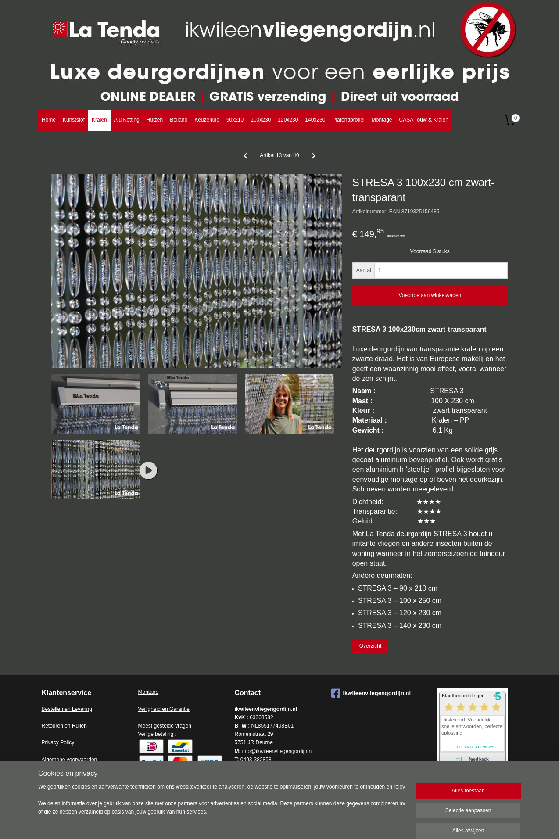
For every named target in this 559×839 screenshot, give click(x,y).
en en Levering (74, 709)
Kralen (99, 120)
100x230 (261, 120)
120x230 (288, 120)
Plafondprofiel (348, 120)
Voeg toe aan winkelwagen (429, 295)
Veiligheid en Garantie (164, 709)
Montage (382, 120)
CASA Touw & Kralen (423, 120)
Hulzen (155, 120)
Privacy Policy (58, 742)
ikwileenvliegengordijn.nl (371, 693)
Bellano (178, 120)
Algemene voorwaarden (69, 760)
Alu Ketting (127, 120)
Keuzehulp (206, 120)
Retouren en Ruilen (64, 726)
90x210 (235, 120)
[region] (221, 809)
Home (49, 120)
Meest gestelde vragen (164, 726)
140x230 (315, 120)
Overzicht (370, 646)
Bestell (49, 709)
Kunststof (74, 120)
